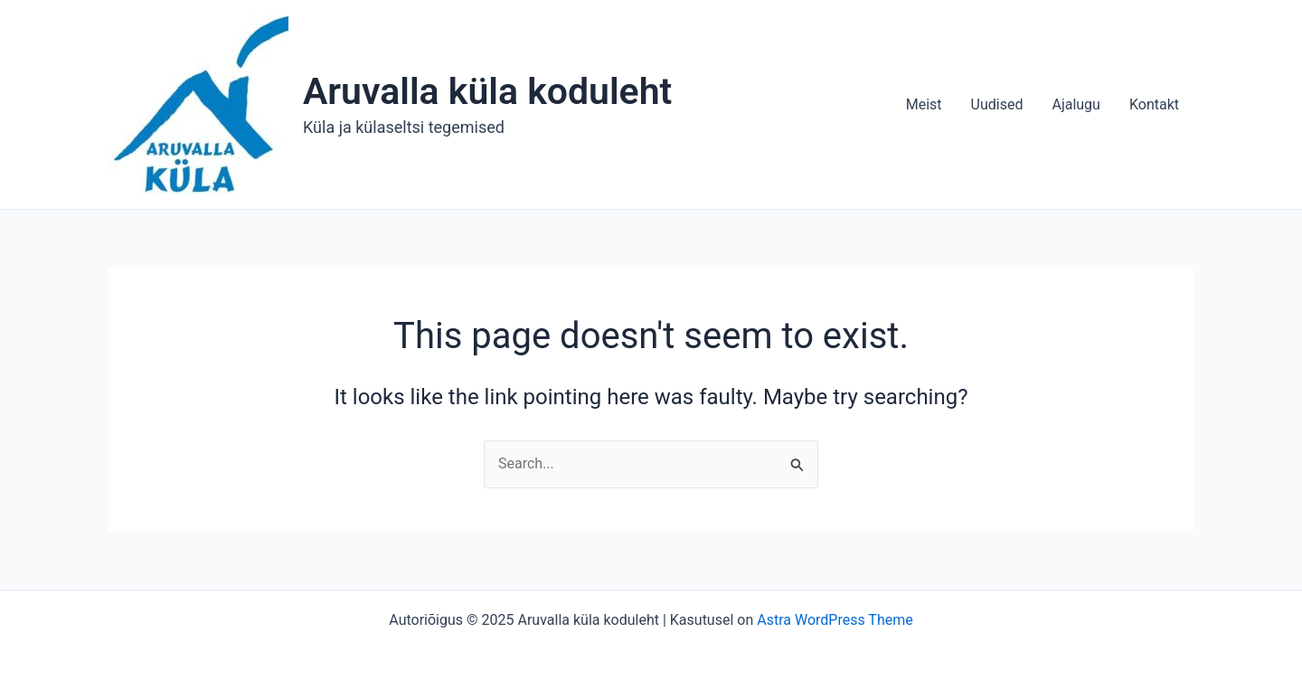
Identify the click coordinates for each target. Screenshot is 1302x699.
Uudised (997, 104)
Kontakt (1154, 104)
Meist (924, 104)
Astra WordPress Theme (834, 619)
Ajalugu (1075, 104)
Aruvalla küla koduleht (487, 91)
